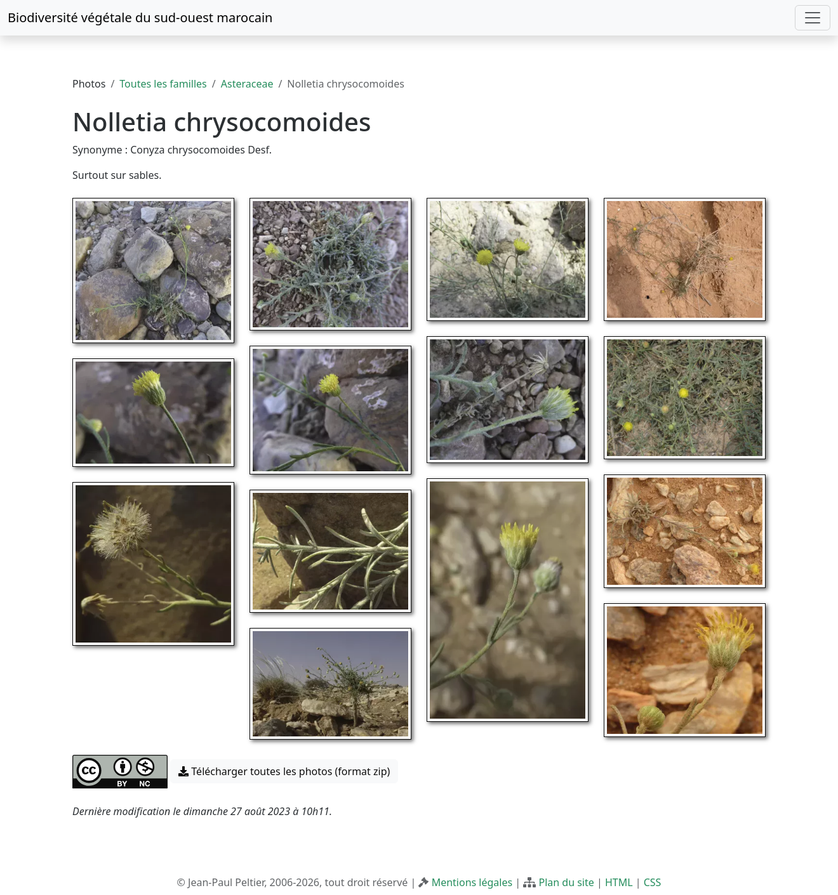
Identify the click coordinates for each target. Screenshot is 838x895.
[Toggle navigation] (812, 17)
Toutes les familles (162, 84)
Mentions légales (472, 882)
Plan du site (566, 882)
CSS (653, 882)
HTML (619, 882)
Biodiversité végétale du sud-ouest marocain (140, 17)
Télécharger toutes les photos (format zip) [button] (284, 771)
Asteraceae (247, 84)
